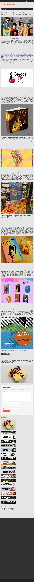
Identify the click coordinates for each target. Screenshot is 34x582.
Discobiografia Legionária (13, 43)
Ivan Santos (3, 508)
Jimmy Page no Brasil (23, 52)
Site (3, 408)
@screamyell (8, 350)
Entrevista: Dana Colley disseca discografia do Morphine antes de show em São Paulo (8, 509)
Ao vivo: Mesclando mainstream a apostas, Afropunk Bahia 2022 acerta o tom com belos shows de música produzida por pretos (8, 361)
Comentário (5, 391)
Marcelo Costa (8, 15)
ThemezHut (19, 580)
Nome (4, 403)
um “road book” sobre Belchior (12, 48)
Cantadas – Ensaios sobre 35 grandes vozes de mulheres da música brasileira (17, 56)
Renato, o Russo (19, 53)
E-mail (4, 405)
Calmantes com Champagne (23, 350)
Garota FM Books (7, 354)
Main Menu (4, 9)
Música (7, 353)
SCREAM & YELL (9, 4)
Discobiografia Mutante (17, 46)
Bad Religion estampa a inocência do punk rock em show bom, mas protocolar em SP (8, 513)
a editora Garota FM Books (22, 44)
